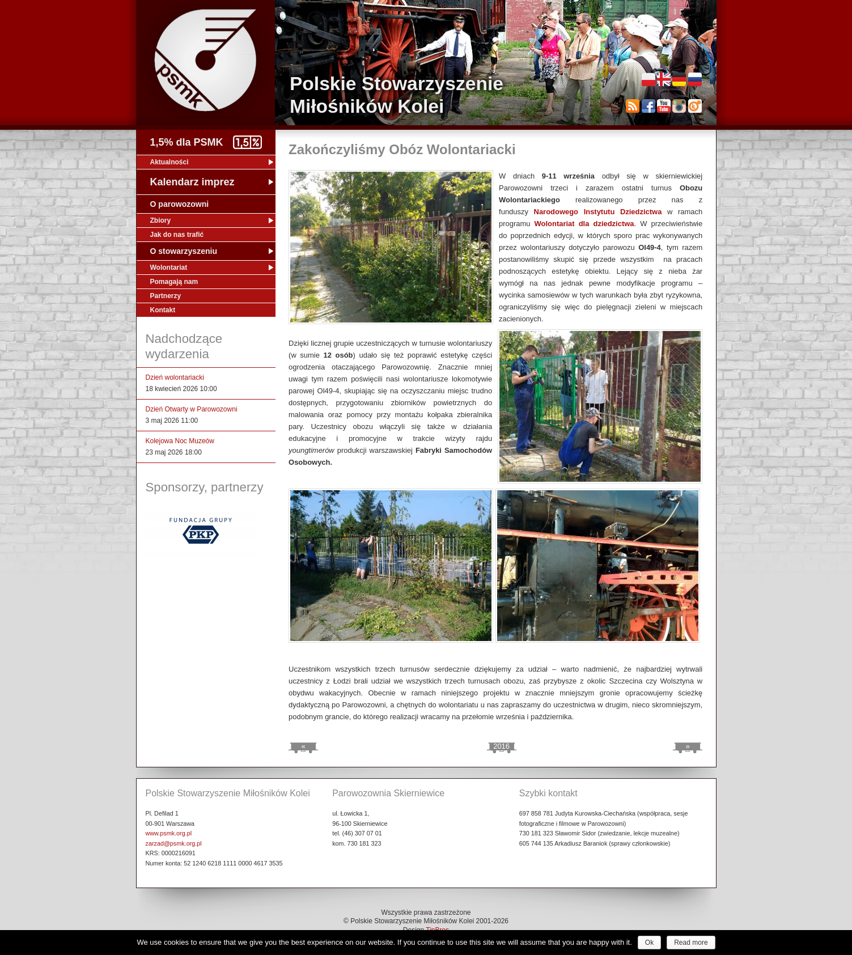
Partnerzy (165, 296)
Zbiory (160, 220)
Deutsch (679, 79)
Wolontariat (169, 267)
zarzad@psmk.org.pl (174, 843)
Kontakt (163, 310)
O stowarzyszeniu (184, 251)
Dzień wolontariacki (175, 377)
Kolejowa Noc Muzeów (180, 441)
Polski (648, 79)
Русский (695, 79)
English (664, 79)
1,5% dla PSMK (186, 142)
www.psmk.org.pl (169, 833)
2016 (501, 746)
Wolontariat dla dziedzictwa (584, 223)
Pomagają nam (174, 282)
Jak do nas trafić (177, 235)
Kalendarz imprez (192, 182)
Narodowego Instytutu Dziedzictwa (598, 211)
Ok (649, 942)
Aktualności (169, 162)
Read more (690, 942)
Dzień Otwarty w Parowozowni (192, 409)
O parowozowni (179, 204)
